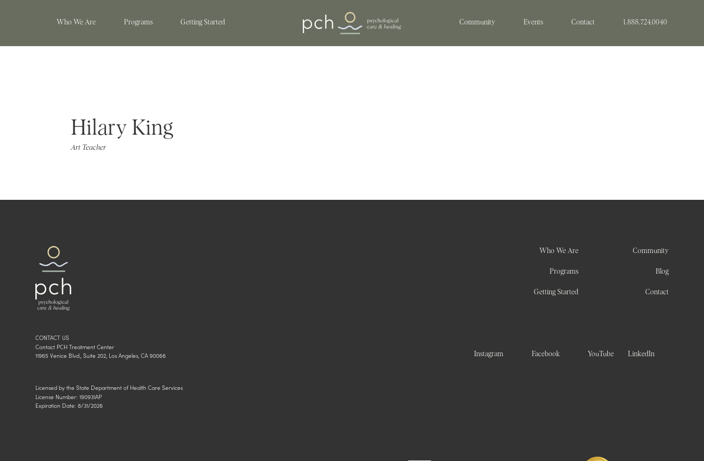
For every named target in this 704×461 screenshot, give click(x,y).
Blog (662, 271)
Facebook (546, 354)
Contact (657, 292)
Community (651, 251)
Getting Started (556, 292)
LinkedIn (641, 354)
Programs (564, 271)
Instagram (488, 354)
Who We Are (558, 251)
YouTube (601, 354)
